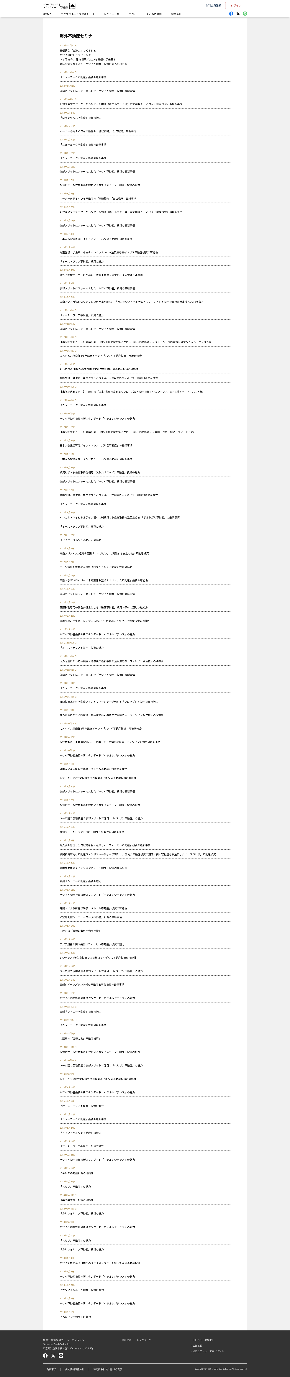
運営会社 (178, 14)
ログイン (236, 5)
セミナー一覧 (112, 14)
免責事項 (51, 1369)
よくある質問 (155, 14)
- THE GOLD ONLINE (202, 1339)
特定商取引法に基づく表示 (108, 1369)
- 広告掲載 (196, 1345)
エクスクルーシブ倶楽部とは (77, 14)
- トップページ (143, 1339)
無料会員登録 (213, 5)
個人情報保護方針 (75, 1369)
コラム (134, 14)
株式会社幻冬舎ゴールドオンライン (64, 1340)
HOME (47, 14)
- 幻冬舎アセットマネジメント (207, 1351)
